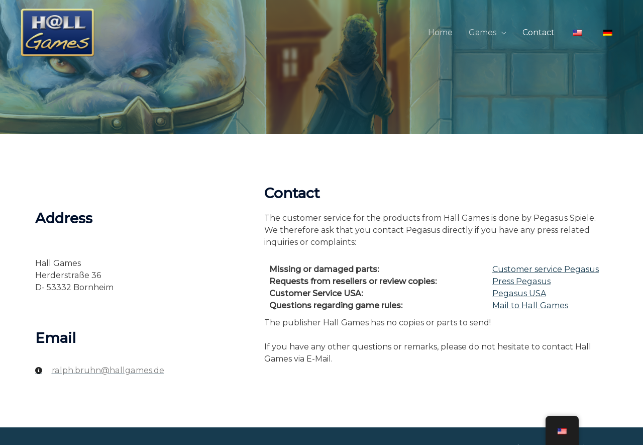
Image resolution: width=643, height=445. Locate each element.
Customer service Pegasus (545, 269)
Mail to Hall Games (529, 305)
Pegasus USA (519, 293)
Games (482, 32)
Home (440, 32)
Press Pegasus (521, 281)
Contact (538, 32)
